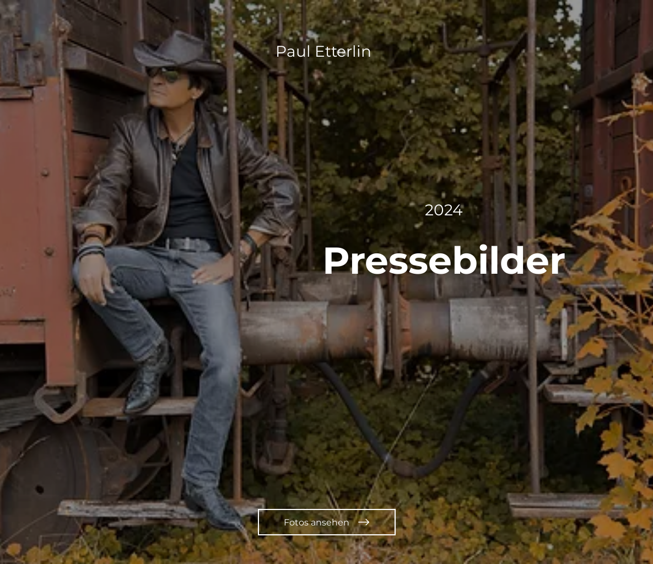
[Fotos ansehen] (327, 522)
